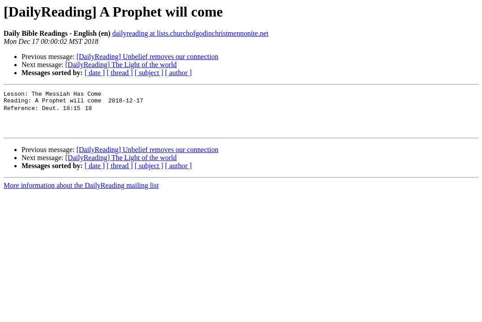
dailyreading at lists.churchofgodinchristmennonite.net (190, 33)
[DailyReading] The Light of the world (121, 64)
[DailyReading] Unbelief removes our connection (147, 56)
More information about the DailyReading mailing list (81, 192)
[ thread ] (120, 72)
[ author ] (178, 72)
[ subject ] (149, 72)
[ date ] (95, 72)
